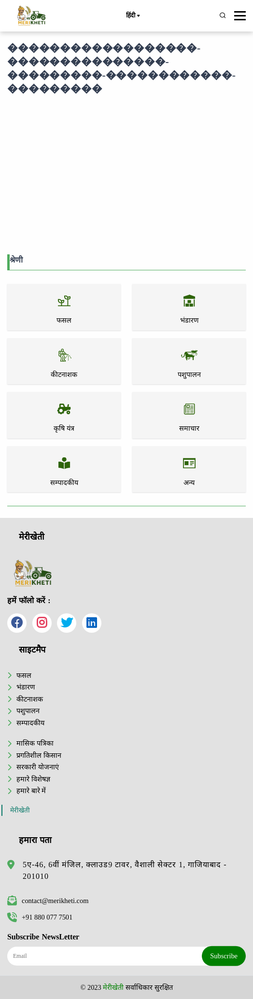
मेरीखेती (20, 810)
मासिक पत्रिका (35, 743)
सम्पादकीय (30, 723)
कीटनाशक (29, 699)
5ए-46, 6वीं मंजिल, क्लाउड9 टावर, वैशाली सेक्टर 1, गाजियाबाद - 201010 (125, 870)
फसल (23, 675)
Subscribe (224, 956)
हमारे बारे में (31, 791)
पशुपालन (28, 711)
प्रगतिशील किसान (38, 755)
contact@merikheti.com (47, 901)
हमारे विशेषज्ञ (33, 779)
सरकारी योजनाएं (37, 767)
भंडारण (25, 687)
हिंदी (133, 16)
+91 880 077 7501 (39, 917)
